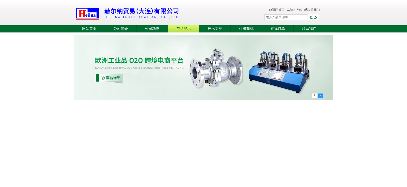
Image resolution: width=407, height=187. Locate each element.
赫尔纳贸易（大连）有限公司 (158, 13)
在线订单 (277, 29)
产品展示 (183, 29)
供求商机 (246, 29)
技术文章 (215, 29)
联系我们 (312, 10)
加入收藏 (294, 10)
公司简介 (120, 29)
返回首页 (276, 10)
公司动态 (152, 29)
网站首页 (89, 29)
